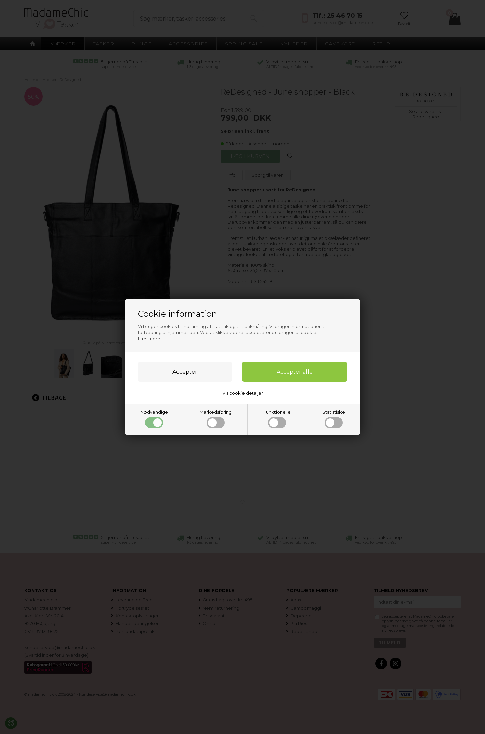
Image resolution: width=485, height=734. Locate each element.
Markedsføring (216, 418)
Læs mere (149, 338)
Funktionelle (277, 418)
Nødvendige (154, 418)
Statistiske (333, 418)
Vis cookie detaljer (242, 393)
